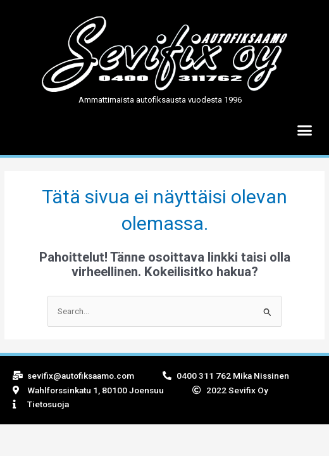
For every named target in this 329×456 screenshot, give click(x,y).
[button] (305, 130)
